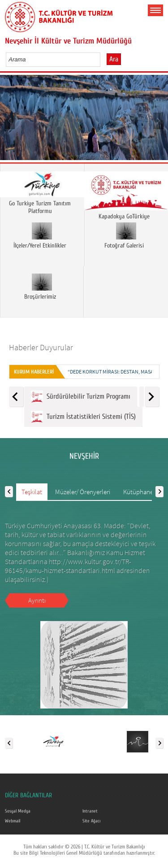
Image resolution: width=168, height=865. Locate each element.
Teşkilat (32, 491)
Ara (113, 59)
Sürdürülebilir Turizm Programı (80, 397)
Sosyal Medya (17, 811)
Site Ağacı (91, 821)
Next (158, 120)
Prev (10, 120)
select (102, 59)
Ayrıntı (37, 600)
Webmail (12, 821)
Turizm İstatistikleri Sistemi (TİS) (83, 417)
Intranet (90, 811)
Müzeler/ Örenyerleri (82, 491)
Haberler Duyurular (41, 347)
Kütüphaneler (141, 491)
